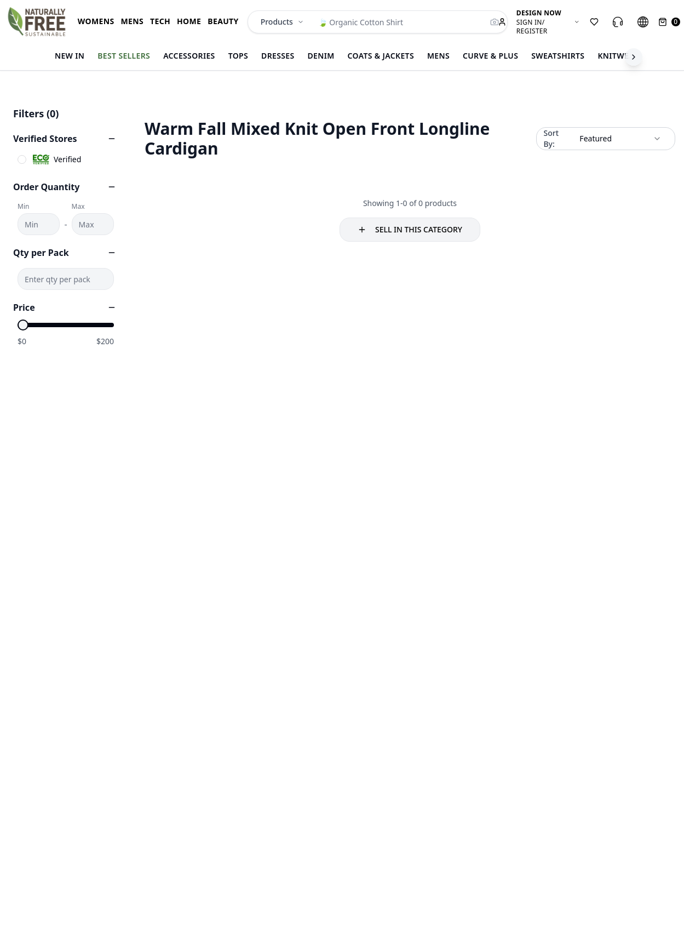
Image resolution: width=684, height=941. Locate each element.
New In (69, 55)
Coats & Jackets (381, 55)
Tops (238, 55)
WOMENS (96, 21)
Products (282, 21)
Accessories (189, 55)
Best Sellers (123, 55)
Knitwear (618, 55)
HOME (189, 21)
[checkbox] (22, 159)
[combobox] (620, 139)
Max (78, 206)
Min (23, 206)
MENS (131, 21)
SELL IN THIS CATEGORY (410, 229)
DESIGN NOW (538, 13)
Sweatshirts (557, 55)
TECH (160, 21)
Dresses (277, 55)
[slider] (23, 325)
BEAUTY (223, 21)
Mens (438, 55)
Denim (321, 55)
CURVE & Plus (490, 55)
